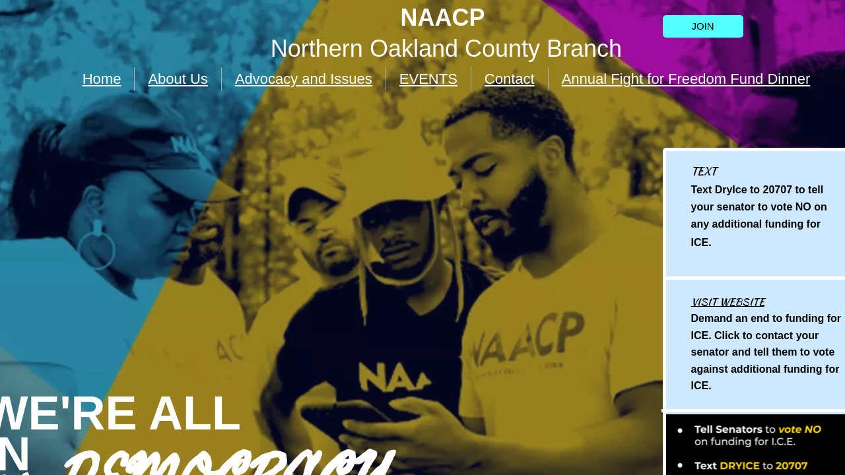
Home (102, 79)
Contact (510, 79)
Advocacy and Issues (303, 79)
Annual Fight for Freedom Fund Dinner (686, 79)
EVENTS (428, 79)
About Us (178, 79)
